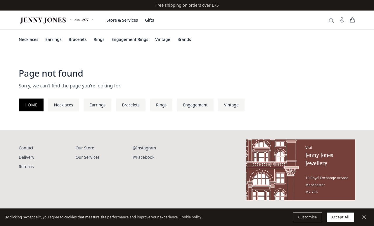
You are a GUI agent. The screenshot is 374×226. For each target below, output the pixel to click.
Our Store (85, 148)
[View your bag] (352, 20)
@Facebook (143, 157)
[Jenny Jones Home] (57, 20)
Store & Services (122, 20)
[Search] (331, 20)
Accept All (340, 217)
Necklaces (28, 39)
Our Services (88, 157)
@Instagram (144, 148)
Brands (184, 39)
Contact (26, 148)
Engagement (195, 105)
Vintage (162, 39)
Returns (26, 166)
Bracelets (78, 39)
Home (31, 105)
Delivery (26, 157)
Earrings (53, 39)
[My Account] (342, 20)
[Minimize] (364, 217)
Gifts (149, 20)
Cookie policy (190, 217)
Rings (99, 39)
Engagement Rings (129, 39)
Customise (307, 217)
